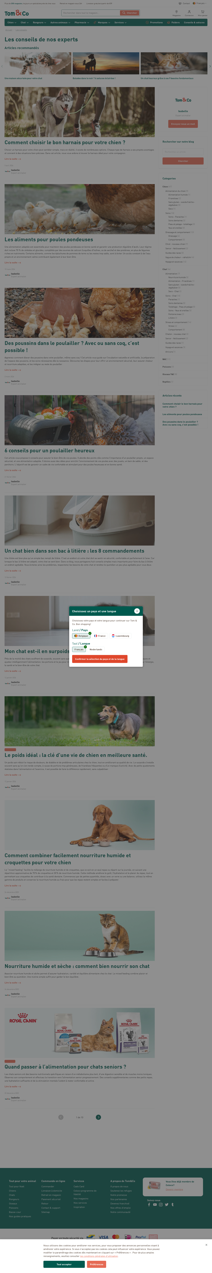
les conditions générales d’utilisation (99, 1256)
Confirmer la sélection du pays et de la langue (100, 658)
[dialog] (106, 636)
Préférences (96, 1264)
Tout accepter (64, 1264)
